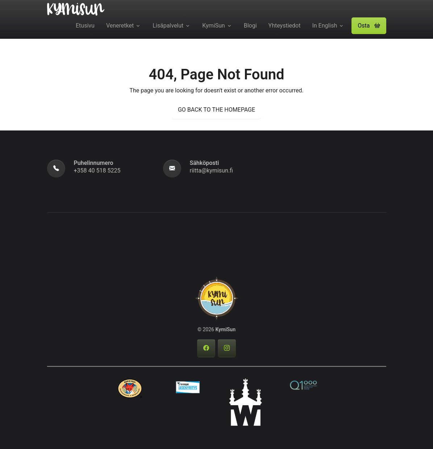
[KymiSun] (75, 8)
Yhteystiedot (284, 25)
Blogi (250, 25)
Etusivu (85, 25)
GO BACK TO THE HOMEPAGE (216, 109)
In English (324, 25)
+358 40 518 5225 (97, 170)
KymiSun (213, 25)
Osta (369, 25)
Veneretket (120, 25)
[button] (368, 25)
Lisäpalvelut (168, 25)
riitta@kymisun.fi (211, 170)
